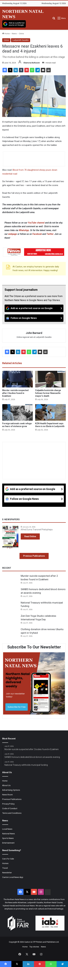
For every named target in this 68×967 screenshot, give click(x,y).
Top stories (34, 947)
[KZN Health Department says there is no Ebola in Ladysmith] (50, 412)
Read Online (30, 536)
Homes (5, 863)
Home (6, 33)
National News (8, 833)
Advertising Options (11, 790)
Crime (21, 33)
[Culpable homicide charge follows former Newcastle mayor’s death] (50, 379)
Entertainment (8, 843)
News (14, 33)
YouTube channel (36, 222)
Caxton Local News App (12, 877)
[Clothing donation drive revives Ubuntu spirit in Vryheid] (10, 633)
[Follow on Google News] (34, 318)
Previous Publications (34, 556)
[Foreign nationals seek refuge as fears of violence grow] (17, 412)
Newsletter (7, 872)
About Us (6, 785)
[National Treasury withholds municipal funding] (10, 606)
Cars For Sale (8, 858)
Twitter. (50, 234)
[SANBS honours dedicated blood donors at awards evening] (10, 593)
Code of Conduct (9, 808)
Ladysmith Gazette (21, 40)
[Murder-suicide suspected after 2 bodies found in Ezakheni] (17, 379)
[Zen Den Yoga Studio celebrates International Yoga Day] (10, 620)
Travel (5, 868)
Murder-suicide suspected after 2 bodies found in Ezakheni (15, 393)
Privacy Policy (8, 804)
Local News (7, 829)
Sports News (8, 838)
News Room (7, 794)
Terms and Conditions (11, 813)
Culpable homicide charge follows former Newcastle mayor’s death (48, 393)
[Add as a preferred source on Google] (14, 24)
